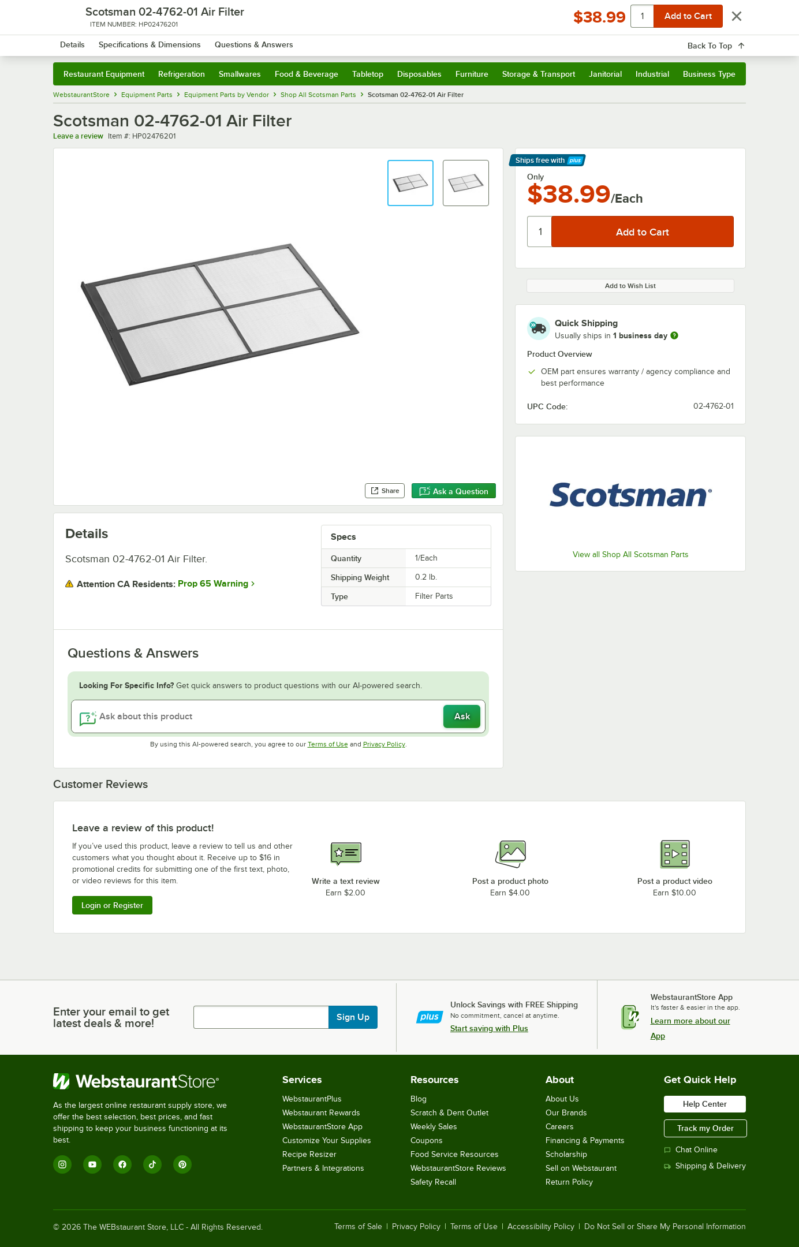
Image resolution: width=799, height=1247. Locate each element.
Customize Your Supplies (326, 1140)
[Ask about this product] (278, 716)
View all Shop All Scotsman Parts (631, 554)
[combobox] (384, 40)
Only (535, 176)
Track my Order (705, 1128)
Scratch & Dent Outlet (449, 1112)
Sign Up (353, 1017)
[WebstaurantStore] (148, 1081)
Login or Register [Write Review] (112, 905)
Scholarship (566, 1154)
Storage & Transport (538, 74)
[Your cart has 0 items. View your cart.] (728, 40)
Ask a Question (453, 491)
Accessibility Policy (540, 1227)
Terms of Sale (358, 1227)
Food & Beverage (306, 74)
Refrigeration (181, 74)
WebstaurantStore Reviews (458, 1168)
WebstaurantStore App (322, 1126)
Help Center (705, 1103)
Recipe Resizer (309, 1154)
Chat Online (691, 1149)
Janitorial (605, 74)
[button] (410, 183)
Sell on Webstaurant (581, 1168)
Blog (418, 1099)
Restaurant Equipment (104, 74)
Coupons (426, 1140)
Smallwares (240, 74)
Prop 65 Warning (213, 583)
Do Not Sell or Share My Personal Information (665, 1227)
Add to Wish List (630, 286)
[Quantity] (540, 231)
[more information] (674, 335)
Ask (462, 716)
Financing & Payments (585, 1140)
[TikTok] (152, 1164)
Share (384, 490)
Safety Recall (433, 1182)
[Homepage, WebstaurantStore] (150, 41)
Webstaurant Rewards (321, 1112)
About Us (562, 1099)
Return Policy (569, 1182)
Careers (560, 1126)
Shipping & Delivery (705, 1166)
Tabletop (367, 74)
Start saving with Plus (489, 1028)
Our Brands (566, 1112)
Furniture (471, 74)
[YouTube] (92, 1164)
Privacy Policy (384, 744)
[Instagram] (62, 1164)
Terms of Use (328, 744)
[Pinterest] (182, 1164)
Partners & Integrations (323, 1168)
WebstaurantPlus (312, 1099)
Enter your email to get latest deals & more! (111, 1017)
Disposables (419, 74)
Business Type (709, 74)
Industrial (652, 74)
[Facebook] (122, 1164)
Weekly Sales (433, 1126)
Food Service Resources (454, 1154)
